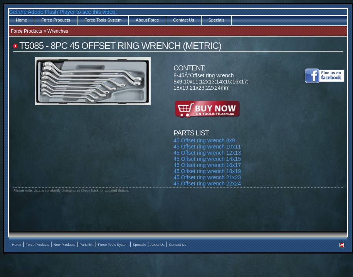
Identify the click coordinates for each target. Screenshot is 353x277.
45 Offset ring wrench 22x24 (207, 183)
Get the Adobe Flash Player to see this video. (63, 12)
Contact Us (183, 20)
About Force (147, 20)
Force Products (55, 20)
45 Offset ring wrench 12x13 (207, 153)
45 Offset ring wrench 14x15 (207, 159)
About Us (157, 245)
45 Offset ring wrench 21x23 (207, 177)
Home (21, 20)
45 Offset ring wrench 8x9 (204, 140)
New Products (64, 245)
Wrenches (57, 31)
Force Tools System (102, 20)
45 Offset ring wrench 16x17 (207, 165)
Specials (216, 20)
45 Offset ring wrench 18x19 (207, 171)
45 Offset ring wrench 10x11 (207, 147)
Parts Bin (86, 245)
